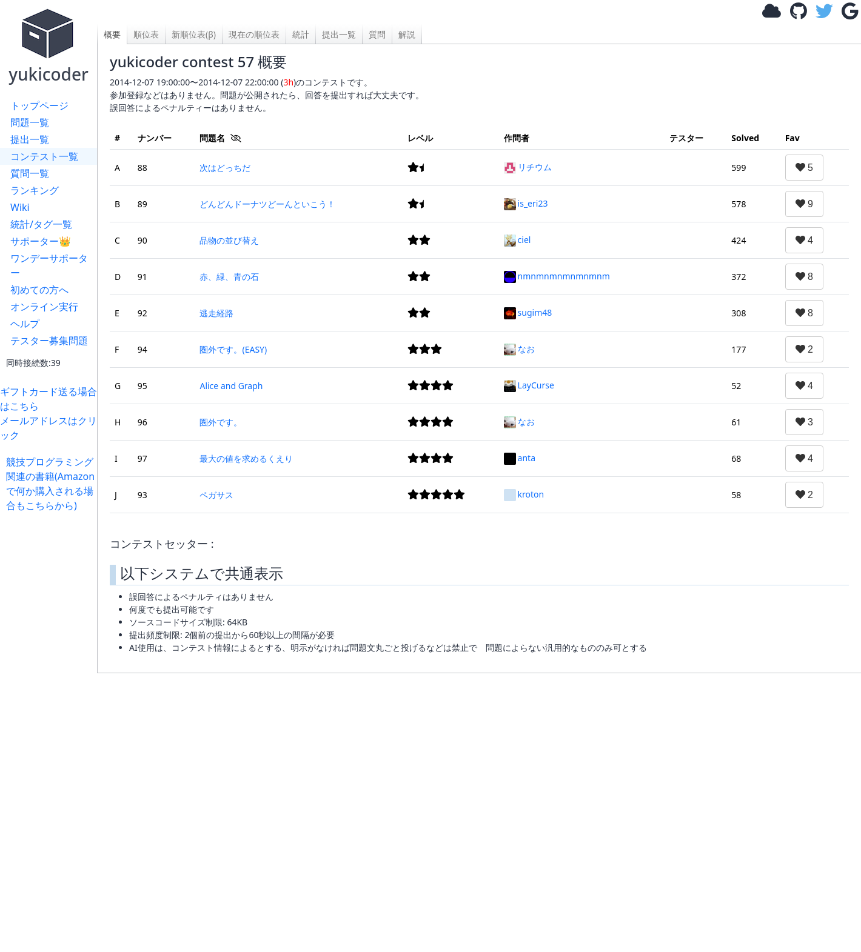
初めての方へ (39, 289)
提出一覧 (29, 139)
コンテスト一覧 (44, 156)
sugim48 (528, 312)
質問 (377, 34)
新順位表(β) (194, 34)
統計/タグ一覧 (41, 224)
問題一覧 (29, 122)
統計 (300, 34)
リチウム (528, 167)
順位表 (146, 34)
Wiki (20, 207)
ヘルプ (24, 323)
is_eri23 (526, 203)
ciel (517, 239)
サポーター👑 (40, 241)
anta (519, 458)
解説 (406, 34)
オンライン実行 (44, 306)
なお (519, 349)
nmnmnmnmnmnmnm (557, 276)
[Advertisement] (51, 694)
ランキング (34, 190)
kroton (524, 494)
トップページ (39, 105)
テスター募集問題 (49, 340)
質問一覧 (29, 173)
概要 (112, 34)
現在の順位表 (254, 34)
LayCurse (529, 385)
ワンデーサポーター (49, 265)
